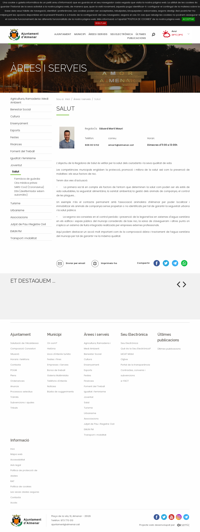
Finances (89, 381)
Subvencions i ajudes (22, 402)
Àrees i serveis (98, 34)
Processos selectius (21, 391)
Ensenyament (91, 364)
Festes (87, 375)
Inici (67, 99)
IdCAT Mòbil (127, 354)
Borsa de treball (56, 370)
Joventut (88, 397)
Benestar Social (92, 354)
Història (51, 348)
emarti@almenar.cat (121, 145)
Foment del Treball (94, 386)
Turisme (88, 407)
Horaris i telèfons (19, 359)
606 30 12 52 (92, 145)
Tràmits (14, 397)
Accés (13, 502)
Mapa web (16, 454)
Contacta (15, 364)
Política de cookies (20, 486)
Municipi (80, 34)
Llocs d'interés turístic (59, 354)
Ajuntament (62, 34)
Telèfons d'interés (57, 381)
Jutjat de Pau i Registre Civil (99, 424)
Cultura (88, 359)
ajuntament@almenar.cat (65, 524)
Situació (14, 354)
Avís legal (15, 465)
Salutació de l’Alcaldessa (24, 343)
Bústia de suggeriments (60, 391)
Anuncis (14, 386)
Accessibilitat (17, 459)
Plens (13, 375)
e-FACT (125, 381)
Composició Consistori (23, 348)
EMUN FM (89, 429)
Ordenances (17, 381)
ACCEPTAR (188, 19)
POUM (13, 370)
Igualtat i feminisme (95, 391)
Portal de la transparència (135, 364)
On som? (52, 343)
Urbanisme (90, 413)
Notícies (51, 386)
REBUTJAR (100, 23)
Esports (88, 370)
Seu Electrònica (121, 34)
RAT (12, 481)
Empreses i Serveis (57, 364)
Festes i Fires (54, 359)
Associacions (91, 418)
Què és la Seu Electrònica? (136, 348)
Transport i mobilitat (95, 434)
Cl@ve (124, 359)
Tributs (14, 407)
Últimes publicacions (169, 348)
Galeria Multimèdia (57, 375)
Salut (86, 402)
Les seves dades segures (24, 492)
